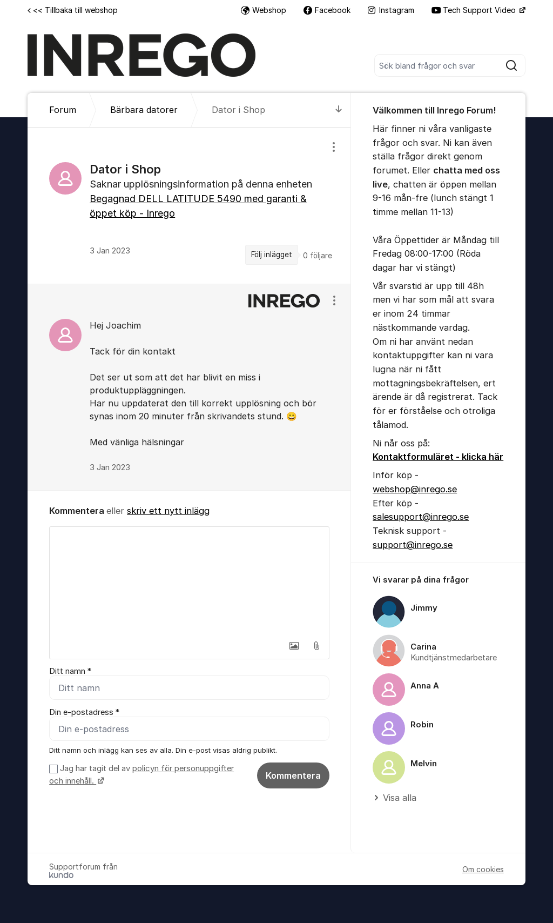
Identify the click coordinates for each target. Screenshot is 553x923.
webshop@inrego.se (415, 489)
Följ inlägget (271, 254)
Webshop (263, 10)
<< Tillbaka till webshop (73, 10)
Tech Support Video (474, 10)
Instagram (391, 10)
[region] (189, 205)
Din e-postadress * (84, 712)
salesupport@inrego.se (421, 516)
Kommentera (293, 775)
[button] (294, 646)
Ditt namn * (70, 671)
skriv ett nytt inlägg (168, 510)
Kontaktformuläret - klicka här (438, 456)
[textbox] (189, 581)
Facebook (327, 10)
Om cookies (483, 869)
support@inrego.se (413, 544)
